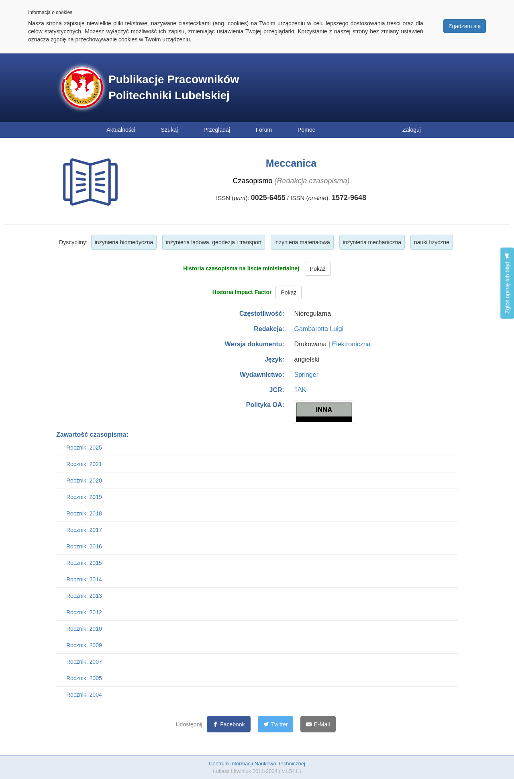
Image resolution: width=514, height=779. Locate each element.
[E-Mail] (317, 724)
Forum (264, 130)
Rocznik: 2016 (84, 546)
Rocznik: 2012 (84, 612)
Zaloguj (411, 130)
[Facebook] (229, 724)
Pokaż (318, 269)
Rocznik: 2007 (84, 661)
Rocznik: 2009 (84, 645)
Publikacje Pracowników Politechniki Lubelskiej (173, 87)
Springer (306, 374)
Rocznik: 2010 (84, 629)
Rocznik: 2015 (84, 563)
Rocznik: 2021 (84, 464)
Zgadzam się (465, 26)
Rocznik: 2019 (84, 497)
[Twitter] (276, 724)
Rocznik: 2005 (84, 678)
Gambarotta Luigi (318, 328)
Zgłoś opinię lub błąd (507, 283)
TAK (300, 389)
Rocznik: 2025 (84, 447)
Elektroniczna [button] (351, 344)
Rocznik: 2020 (84, 480)
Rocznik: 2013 (84, 596)
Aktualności (120, 130)
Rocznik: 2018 (84, 513)
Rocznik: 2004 (84, 694)
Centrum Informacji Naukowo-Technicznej (257, 764)
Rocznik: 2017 (84, 530)
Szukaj (169, 130)
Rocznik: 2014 (84, 579)
